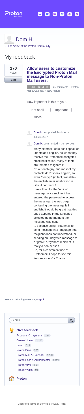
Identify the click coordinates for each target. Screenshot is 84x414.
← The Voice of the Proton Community (27, 46)
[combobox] (39, 320)
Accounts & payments (30, 335)
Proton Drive (24, 350)
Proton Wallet (25, 369)
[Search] (71, 320)
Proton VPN (24, 365)
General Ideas (25, 340)
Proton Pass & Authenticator (34, 360)
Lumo (20, 345)
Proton (22, 378)
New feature (53, 90)
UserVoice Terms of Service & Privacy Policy (42, 403)
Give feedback (27, 330)
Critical (40, 117)
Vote (13, 79)
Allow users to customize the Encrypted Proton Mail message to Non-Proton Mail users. (52, 74)
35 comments (60, 87)
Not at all (39, 110)
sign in (41, 299)
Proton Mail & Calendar (31, 355)
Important (63, 110)
